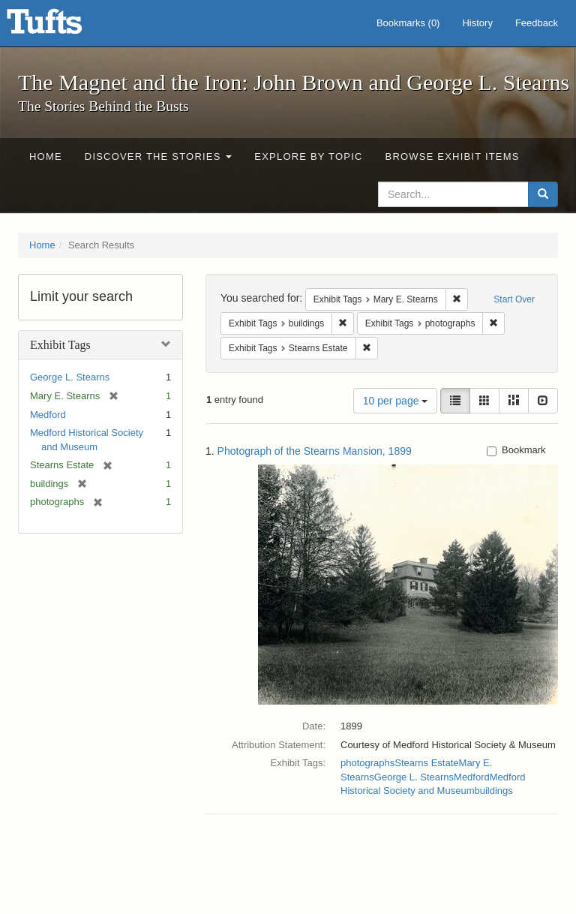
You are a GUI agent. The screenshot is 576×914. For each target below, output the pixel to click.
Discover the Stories (158, 156)
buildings (493, 790)
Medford (48, 414)
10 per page (395, 401)
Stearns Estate (426, 762)
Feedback (536, 23)
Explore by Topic (308, 156)
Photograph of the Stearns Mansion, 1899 (315, 451)
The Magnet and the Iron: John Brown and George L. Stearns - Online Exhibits (63, 26)
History (477, 23)
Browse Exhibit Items (453, 156)
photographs (367, 762)
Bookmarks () (408, 23)
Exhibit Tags (60, 344)
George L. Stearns (70, 377)
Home (45, 156)
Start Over (514, 299)
